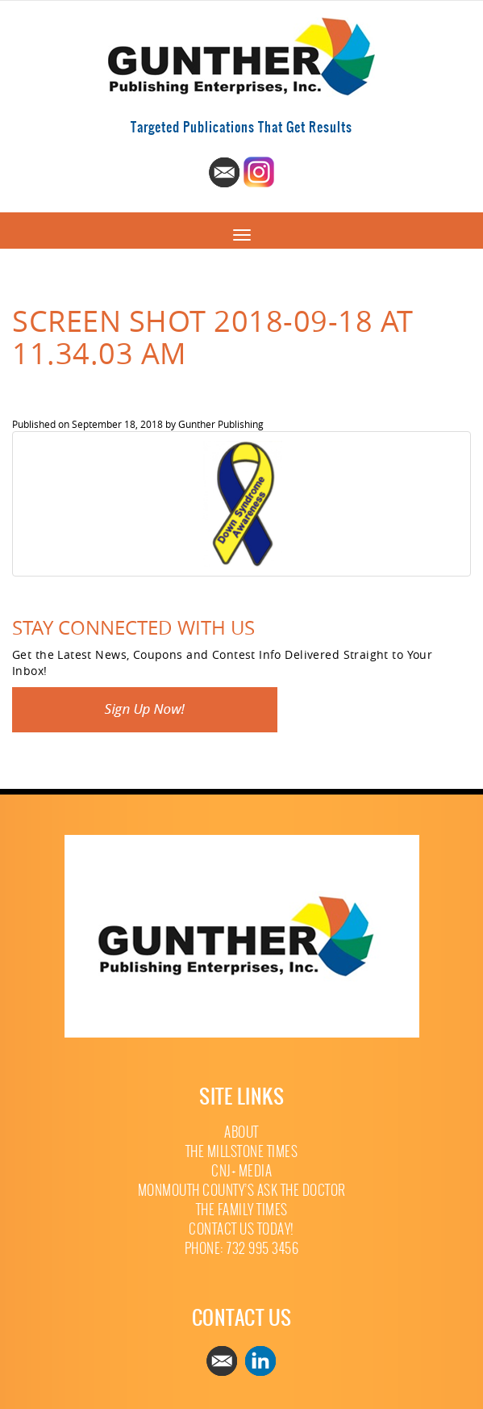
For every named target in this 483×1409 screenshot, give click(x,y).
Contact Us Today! (241, 1229)
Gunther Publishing (221, 423)
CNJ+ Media (241, 1171)
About (241, 1132)
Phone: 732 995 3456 (242, 1249)
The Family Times (242, 1210)
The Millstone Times (241, 1152)
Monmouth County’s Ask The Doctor (242, 1190)
